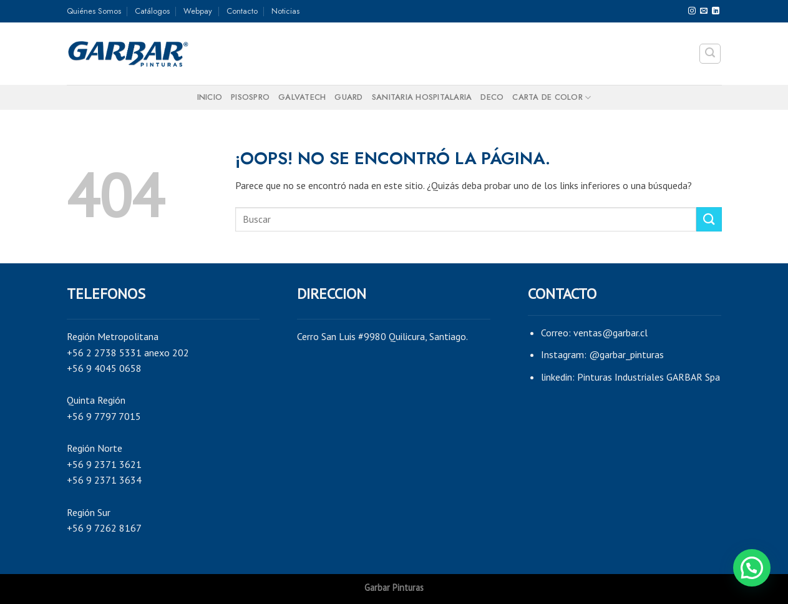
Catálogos (152, 11)
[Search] (710, 54)
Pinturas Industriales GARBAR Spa (648, 377)
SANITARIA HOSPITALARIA (422, 97)
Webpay (197, 11)
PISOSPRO (250, 97)
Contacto (242, 11)
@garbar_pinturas (626, 354)
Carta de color (551, 97)
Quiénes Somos (94, 11)
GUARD (348, 97)
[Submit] (708, 219)
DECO (491, 97)
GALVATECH (302, 97)
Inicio (210, 97)
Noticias (285, 11)
